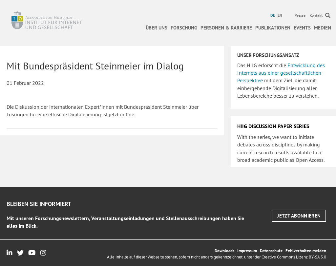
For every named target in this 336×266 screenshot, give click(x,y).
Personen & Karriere (226, 28)
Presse (300, 15)
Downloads (224, 251)
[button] (299, 216)
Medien (322, 28)
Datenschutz (271, 251)
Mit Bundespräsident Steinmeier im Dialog (95, 65)
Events (302, 28)
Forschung (184, 28)
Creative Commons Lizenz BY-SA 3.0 (294, 257)
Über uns (156, 28)
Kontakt (316, 15)
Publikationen (272, 28)
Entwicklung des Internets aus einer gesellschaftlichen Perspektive (281, 73)
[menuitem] (273, 15)
